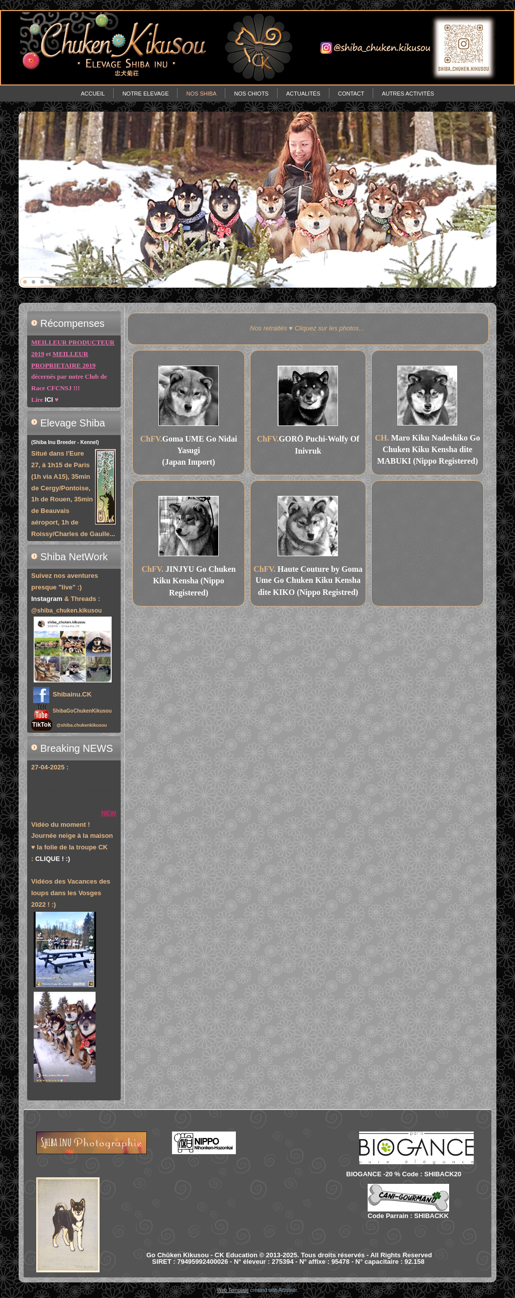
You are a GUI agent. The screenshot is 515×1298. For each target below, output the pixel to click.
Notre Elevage (145, 94)
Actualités (303, 94)
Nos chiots (251, 94)
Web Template (233, 1290)
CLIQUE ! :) (52, 858)
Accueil (93, 94)
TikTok (41, 724)
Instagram (46, 598)
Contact (351, 94)
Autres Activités (408, 94)
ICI (49, 399)
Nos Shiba (201, 94)
